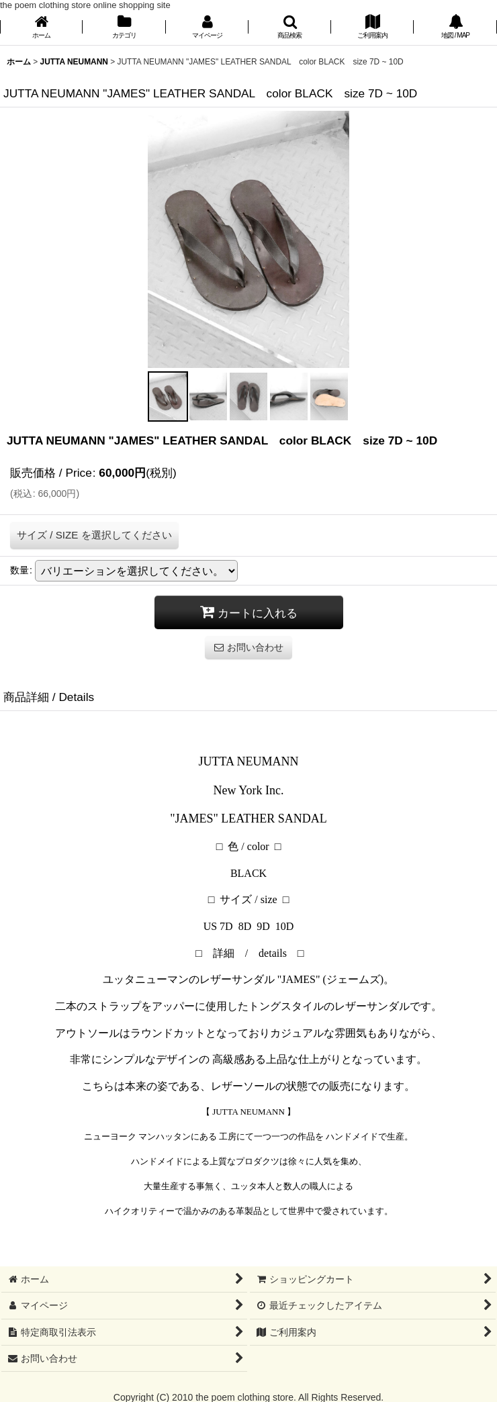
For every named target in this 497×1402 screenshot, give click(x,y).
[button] (289, 28)
